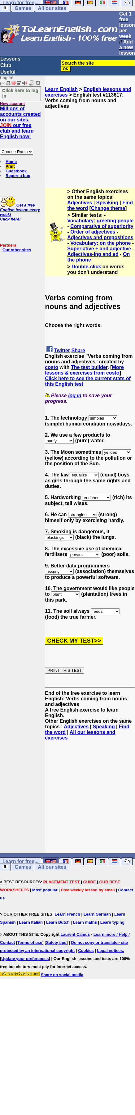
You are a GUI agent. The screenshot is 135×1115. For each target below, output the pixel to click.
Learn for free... (20, 861)
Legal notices (110, 950)
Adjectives (79, 202)
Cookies (86, 950)
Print (10, 166)
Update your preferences (25, 958)
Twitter (62, 350)
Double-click (86, 266)
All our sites (52, 8)
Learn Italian (31, 922)
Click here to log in (20, 93)
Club (5, 65)
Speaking (107, 202)
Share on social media (62, 974)
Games (23, 8)
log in (74, 395)
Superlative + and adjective (99, 248)
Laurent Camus (75, 934)
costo (51, 367)
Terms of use (29, 942)
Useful (7, 72)
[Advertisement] (90, 140)
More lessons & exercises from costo (84, 370)
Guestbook (16, 171)
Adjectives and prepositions (100, 237)
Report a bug (18, 175)
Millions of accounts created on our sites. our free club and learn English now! (20, 122)
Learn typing (112, 922)
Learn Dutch (58, 922)
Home (11, 161)
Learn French (67, 914)
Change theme (108, 208)
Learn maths (85, 922)
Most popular (45, 890)
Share (78, 350)
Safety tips (56, 942)
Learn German (97, 914)
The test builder (89, 367)
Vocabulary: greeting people (100, 220)
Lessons (10, 58)
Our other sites (16, 250)
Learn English (61, 89)
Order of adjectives (92, 231)
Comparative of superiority (101, 226)
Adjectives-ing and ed (92, 254)
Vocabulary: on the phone (100, 243)
